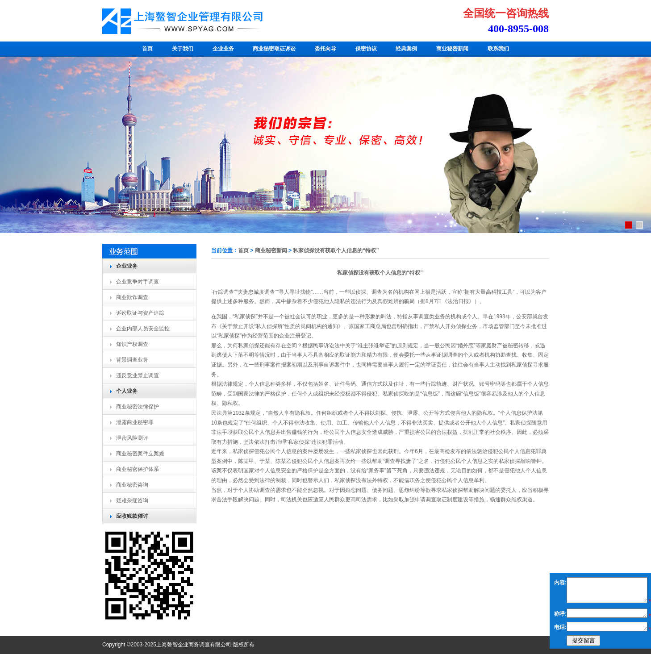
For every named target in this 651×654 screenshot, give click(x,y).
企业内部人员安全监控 (143, 328)
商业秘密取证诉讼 (274, 49)
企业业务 (223, 49)
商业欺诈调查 (132, 297)
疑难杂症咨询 (132, 500)
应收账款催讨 (132, 516)
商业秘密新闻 (452, 49)
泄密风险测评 (132, 438)
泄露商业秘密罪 (135, 422)
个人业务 (127, 391)
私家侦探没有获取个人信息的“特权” (336, 250)
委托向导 (325, 49)
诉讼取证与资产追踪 (140, 313)
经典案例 (406, 49)
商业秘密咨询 (132, 485)
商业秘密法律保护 (137, 407)
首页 (147, 49)
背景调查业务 (132, 360)
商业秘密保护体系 (137, 469)
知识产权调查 (132, 344)
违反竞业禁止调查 (137, 375)
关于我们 (182, 49)
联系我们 (498, 49)
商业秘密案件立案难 (140, 453)
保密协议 (366, 49)
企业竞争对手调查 (137, 282)
